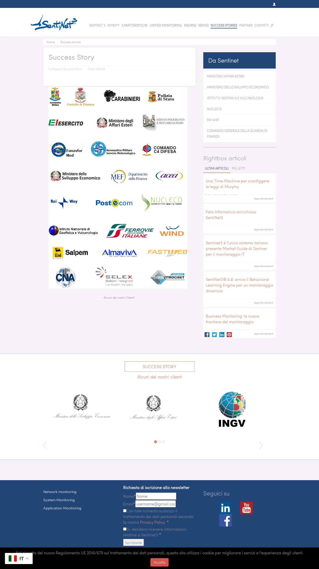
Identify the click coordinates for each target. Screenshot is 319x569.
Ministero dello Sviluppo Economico (238, 87)
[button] (272, 4)
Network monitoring (59, 491)
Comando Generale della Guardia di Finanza (237, 133)
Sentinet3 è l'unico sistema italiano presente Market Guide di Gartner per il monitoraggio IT (237, 248)
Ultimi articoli (216, 168)
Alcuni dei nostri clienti (159, 376)
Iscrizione (133, 542)
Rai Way (213, 120)
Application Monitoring (62, 507)
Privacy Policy (152, 522)
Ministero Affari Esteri (225, 76)
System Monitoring (59, 499)
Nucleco (214, 109)
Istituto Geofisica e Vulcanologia (235, 98)
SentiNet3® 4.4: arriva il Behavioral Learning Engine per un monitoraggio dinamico (239, 285)
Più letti (238, 168)
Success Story (159, 366)
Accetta (159, 562)
